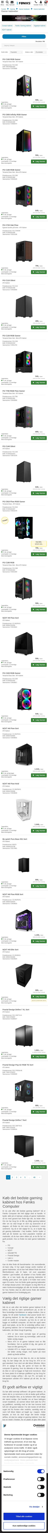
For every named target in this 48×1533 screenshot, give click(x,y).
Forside (3, 9)
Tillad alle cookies (24, 1516)
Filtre (24, 37)
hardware (22, 1315)
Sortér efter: (4, 52)
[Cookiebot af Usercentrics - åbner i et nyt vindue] (34, 1426)
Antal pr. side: (29, 52)
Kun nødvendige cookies (24, 1526)
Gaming (12, 9)
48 (34, 1177)
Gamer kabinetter (39, 9)
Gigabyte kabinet (39, 26)
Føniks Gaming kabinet (23, 26)
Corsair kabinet (7, 26)
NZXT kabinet (6, 30)
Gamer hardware (24, 9)
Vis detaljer (34, 1507)
